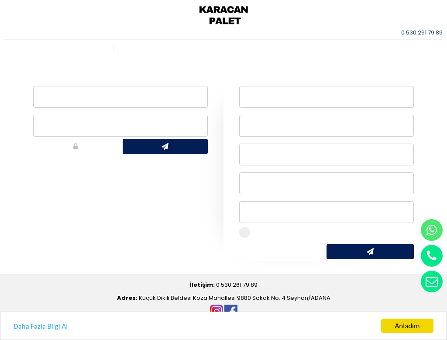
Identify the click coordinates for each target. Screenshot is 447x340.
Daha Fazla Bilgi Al (41, 326)
